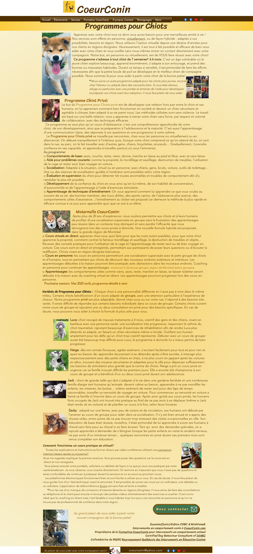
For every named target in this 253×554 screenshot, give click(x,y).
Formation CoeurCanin (133, 532)
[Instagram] (201, 19)
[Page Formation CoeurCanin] (185, 19)
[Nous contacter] (176, 509)
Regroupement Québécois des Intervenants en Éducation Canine (164, 539)
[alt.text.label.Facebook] (191, 19)
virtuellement (136, 39)
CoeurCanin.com (195, 528)
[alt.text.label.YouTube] (196, 19)
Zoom (103, 486)
